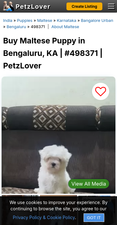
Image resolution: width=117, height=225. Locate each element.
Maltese (44, 20)
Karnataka (66, 20)
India (7, 20)
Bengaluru (16, 26)
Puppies (24, 20)
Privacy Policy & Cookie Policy (44, 217)
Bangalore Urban (97, 20)
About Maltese (65, 26)
